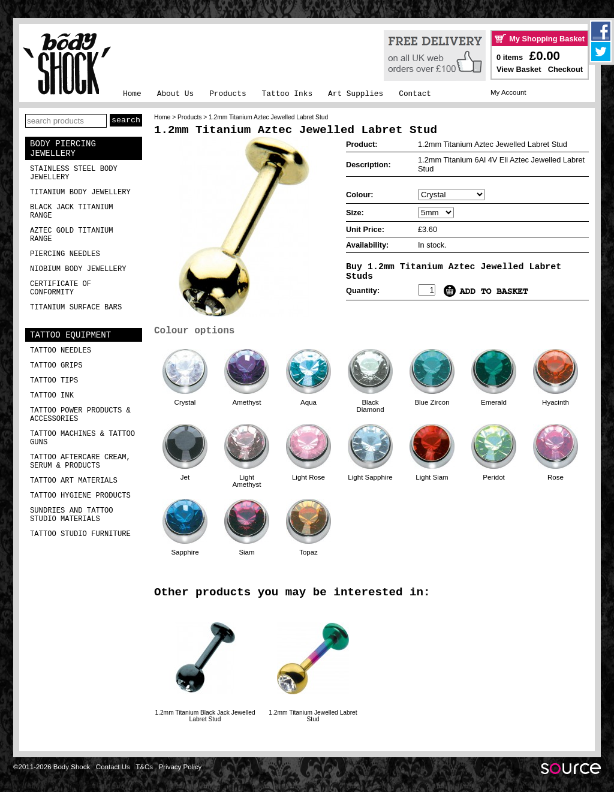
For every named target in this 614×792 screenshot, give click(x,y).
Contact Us (113, 766)
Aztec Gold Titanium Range (71, 235)
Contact (415, 93)
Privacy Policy (180, 766)
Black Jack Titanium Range (71, 211)
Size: (355, 212)
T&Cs (144, 766)
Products (227, 93)
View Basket (518, 69)
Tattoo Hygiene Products (80, 496)
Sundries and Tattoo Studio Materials (71, 515)
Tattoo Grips (56, 366)
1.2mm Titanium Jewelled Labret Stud (313, 715)
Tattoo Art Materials (74, 481)
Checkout (565, 69)
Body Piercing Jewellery (63, 148)
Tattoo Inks (287, 93)
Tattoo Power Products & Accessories (80, 414)
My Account (508, 92)
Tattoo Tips (54, 381)
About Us (175, 93)
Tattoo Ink (52, 396)
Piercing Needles (65, 254)
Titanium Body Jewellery (80, 192)
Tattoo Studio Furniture (80, 534)
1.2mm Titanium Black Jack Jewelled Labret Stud (205, 715)
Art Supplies (355, 93)
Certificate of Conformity (60, 288)
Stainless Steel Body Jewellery (74, 173)
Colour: (360, 194)
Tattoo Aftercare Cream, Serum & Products (80, 461)
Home (132, 93)
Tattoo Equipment (70, 335)
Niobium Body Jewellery (78, 269)
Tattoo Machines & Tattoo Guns (82, 438)
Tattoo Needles (60, 351)
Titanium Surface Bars (76, 307)
